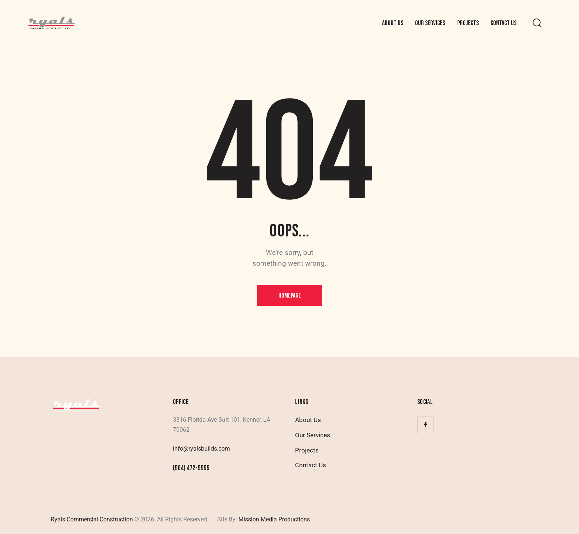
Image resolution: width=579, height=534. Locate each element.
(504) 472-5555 (191, 468)
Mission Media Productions (273, 519)
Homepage (289, 295)
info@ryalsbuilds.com (201, 448)
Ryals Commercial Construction (92, 519)
